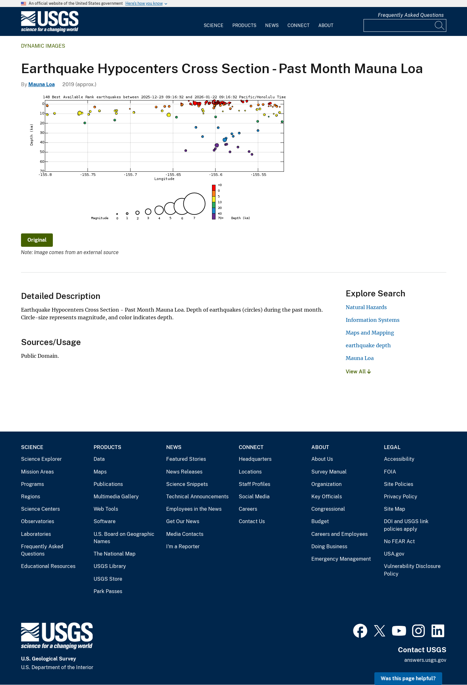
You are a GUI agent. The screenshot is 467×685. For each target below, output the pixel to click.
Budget (320, 521)
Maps (100, 472)
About (325, 25)
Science (213, 25)
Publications (108, 484)
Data (99, 459)
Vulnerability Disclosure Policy (412, 570)
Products (244, 25)
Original (36, 240)
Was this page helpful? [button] (408, 678)
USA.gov (394, 554)
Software (105, 521)
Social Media (254, 497)
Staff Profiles (254, 484)
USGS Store (108, 579)
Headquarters (255, 459)
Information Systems (373, 320)
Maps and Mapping (370, 332)
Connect (298, 25)
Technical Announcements (197, 497)
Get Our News (182, 521)
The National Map (115, 554)
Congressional (328, 509)
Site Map (394, 509)
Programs (32, 484)
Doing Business (329, 546)
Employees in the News (194, 509)
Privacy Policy (400, 497)
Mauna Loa (41, 84)
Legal (392, 447)
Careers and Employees (339, 534)
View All (358, 372)
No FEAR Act (399, 541)
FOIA (390, 472)
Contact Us (252, 521)
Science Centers (40, 509)
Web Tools (106, 509)
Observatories (37, 521)
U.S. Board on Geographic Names (124, 538)
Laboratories (36, 534)
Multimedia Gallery (116, 497)
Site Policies (398, 484)
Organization (326, 484)
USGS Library (110, 566)
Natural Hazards (366, 307)
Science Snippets (187, 484)
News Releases (184, 472)
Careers (248, 509)
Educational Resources (48, 566)
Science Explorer (41, 459)
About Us (322, 459)
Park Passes (108, 591)
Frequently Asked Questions (411, 15)
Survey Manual (329, 472)
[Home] (49, 31)
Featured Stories (186, 459)
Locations (250, 472)
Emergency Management (341, 559)
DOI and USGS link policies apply (406, 525)
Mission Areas (37, 472)
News (272, 25)
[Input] (405, 25)
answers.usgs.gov (425, 660)
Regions (30, 497)
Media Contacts (184, 534)
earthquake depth (368, 345)
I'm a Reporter (183, 546)
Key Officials (326, 497)
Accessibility (399, 459)
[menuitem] (213, 21)
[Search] (440, 25)
